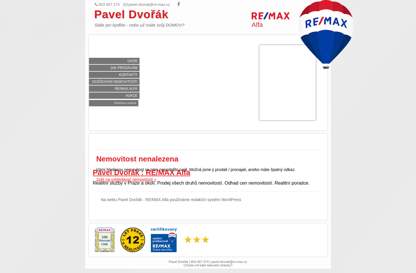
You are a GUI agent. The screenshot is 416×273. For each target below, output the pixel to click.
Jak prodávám (124, 68)
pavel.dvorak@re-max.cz (229, 261)
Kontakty (128, 75)
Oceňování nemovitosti (115, 82)
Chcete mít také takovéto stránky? (207, 265)
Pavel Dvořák (131, 14)
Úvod (132, 61)
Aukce (131, 96)
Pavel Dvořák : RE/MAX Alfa (141, 172)
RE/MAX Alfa (126, 89)
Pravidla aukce (125, 103)
